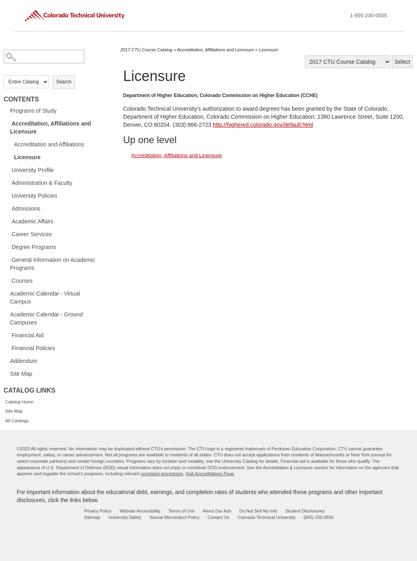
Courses (22, 280)
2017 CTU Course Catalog (146, 49)
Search (63, 82)
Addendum (23, 361)
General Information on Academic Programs (52, 264)
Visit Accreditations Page (209, 473)
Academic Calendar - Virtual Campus (45, 297)
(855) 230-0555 (318, 517)
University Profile (33, 170)
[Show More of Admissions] (8, 208)
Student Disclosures (305, 510)
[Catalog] (348, 61)
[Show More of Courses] (8, 280)
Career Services (32, 234)
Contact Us (218, 517)
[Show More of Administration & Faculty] (8, 182)
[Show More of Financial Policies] (8, 348)
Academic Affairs (32, 221)
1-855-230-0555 (368, 15)
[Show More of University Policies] (8, 195)
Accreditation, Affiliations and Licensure (50, 127)
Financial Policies (33, 348)
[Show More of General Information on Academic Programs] (8, 259)
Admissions (26, 208)
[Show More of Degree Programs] (8, 247)
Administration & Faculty (42, 183)
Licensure (27, 157)
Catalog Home (19, 401)
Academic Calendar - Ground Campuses (46, 318)
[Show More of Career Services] (8, 234)
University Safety (125, 517)
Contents (21, 99)
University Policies (34, 195)
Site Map (21, 374)
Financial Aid (27, 335)
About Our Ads (217, 510)
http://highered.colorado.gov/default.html (263, 125)
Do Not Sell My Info (258, 510)
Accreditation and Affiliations (49, 144)
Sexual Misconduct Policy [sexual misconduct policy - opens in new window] (174, 517)
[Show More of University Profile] (8, 170)
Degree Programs (34, 247)
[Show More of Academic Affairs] (8, 221)
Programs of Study (33, 110)
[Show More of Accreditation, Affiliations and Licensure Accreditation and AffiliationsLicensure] (8, 123)
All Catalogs (17, 420)
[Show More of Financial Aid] (8, 335)
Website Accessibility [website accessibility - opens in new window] (140, 510)
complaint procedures (162, 473)
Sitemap (92, 517)
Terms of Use (182, 510)
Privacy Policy (97, 510)
